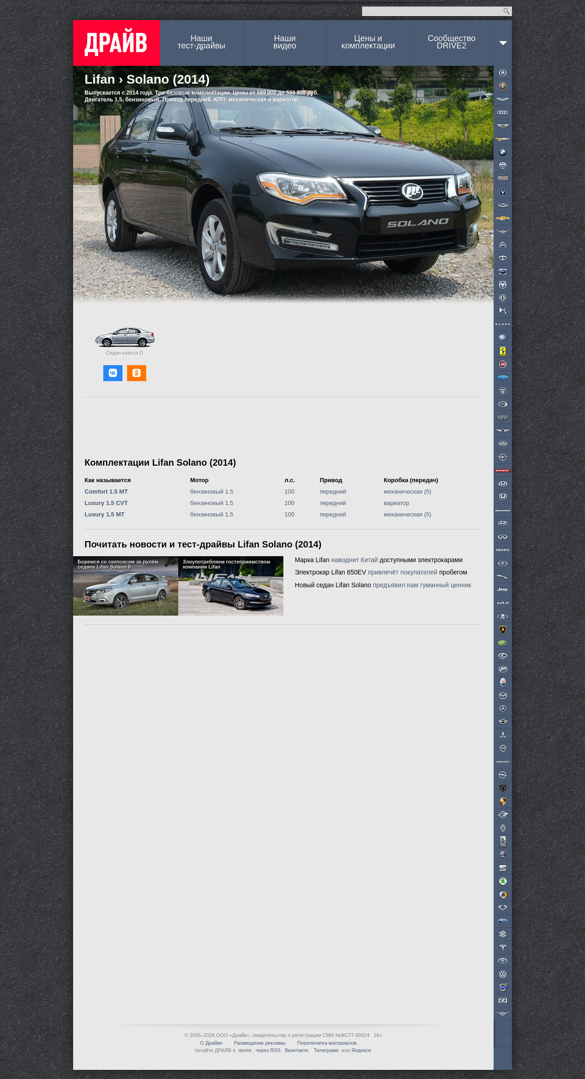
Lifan (100, 79)
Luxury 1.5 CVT (106, 503)
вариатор (397, 503)
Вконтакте (296, 1050)
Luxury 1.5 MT (104, 514)
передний (333, 491)
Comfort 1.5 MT (106, 491)
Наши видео (284, 42)
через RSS (268, 1050)
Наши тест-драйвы (201, 42)
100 (290, 491)
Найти (507, 11)
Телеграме (326, 1050)
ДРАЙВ (116, 43)
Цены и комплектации (368, 42)
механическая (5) (407, 491)
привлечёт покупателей (402, 572)
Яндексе (361, 1050)
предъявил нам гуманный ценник (422, 585)
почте (244, 1050)
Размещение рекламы (260, 1043)
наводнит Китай (354, 559)
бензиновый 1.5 (212, 491)
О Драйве (211, 1043)
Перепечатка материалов (326, 1043)
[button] (112, 373)
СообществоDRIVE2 (452, 42)
